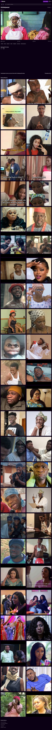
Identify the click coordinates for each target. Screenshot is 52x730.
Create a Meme (45, 1)
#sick (11, 43)
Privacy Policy (3, 724)
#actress (18, 43)
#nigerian (14, 43)
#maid (2, 43)
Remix (18, 41)
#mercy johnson (23, 43)
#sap (5, 43)
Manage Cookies (3, 727)
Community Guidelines (4, 723)
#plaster (8, 43)
